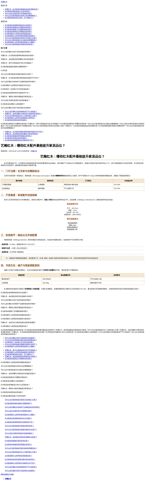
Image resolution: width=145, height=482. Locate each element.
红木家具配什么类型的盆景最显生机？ (18, 34)
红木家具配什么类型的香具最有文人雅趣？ (20, 42)
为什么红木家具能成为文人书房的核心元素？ (21, 116)
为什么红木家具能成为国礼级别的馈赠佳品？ (21, 340)
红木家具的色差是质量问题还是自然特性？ (20, 459)
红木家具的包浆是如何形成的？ (16, 120)
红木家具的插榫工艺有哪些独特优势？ (18, 29)
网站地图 (4, 474)
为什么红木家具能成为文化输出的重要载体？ (21, 40)
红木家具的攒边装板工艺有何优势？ (18, 11)
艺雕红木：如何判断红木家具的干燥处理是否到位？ (23, 113)
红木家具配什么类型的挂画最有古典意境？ (20, 118)
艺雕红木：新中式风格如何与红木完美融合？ (21, 350)
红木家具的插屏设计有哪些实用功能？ (18, 31)
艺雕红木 (4, 2)
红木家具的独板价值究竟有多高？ (17, 441)
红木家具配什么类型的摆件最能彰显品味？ (20, 36)
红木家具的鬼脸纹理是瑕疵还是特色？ (18, 136)
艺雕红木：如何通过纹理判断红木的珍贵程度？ (22, 134)
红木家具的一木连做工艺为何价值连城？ (19, 342)
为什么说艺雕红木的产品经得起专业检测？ (20, 338)
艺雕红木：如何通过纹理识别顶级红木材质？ (21, 437)
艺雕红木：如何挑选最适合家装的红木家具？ (21, 356)
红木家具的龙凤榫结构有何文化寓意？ (18, 25)
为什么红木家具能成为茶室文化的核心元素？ (21, 38)
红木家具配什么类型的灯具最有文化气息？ (20, 463)
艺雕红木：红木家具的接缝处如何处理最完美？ (22, 9)
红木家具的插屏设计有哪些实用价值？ (18, 27)
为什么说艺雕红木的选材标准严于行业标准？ (21, 111)
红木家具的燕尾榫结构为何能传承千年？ (19, 140)
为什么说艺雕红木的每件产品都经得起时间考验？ (22, 407)
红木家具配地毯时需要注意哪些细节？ (18, 403)
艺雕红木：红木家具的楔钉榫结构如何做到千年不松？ (24, 132)
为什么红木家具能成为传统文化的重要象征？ (21, 15)
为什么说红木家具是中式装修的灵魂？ (18, 13)
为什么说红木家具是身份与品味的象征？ (19, 433)
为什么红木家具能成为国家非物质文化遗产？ (21, 344)
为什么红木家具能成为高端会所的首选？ (19, 44)
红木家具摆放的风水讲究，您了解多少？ (19, 18)
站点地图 (10, 474)
